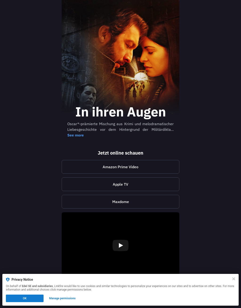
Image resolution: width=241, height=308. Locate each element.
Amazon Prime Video (120, 166)
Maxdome (120, 201)
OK (25, 298)
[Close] (233, 279)
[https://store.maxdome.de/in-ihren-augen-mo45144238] (120, 201)
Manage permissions (62, 298)
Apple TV (120, 184)
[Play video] (120, 245)
